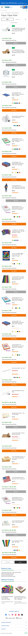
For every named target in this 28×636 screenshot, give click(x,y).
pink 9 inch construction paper (7, 573)
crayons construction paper (7, 574)
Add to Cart (16, 43)
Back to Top (25, 633)
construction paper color (6, 572)
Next (20, 562)
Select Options (14, 110)
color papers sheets (16, 572)
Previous (7, 562)
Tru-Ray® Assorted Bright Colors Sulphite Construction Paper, (7, 598)
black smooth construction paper (8, 576)
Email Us (20, 618)
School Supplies (8, 12)
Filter (7, 19)
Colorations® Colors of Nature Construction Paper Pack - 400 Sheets (20, 598)
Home (2, 12)
